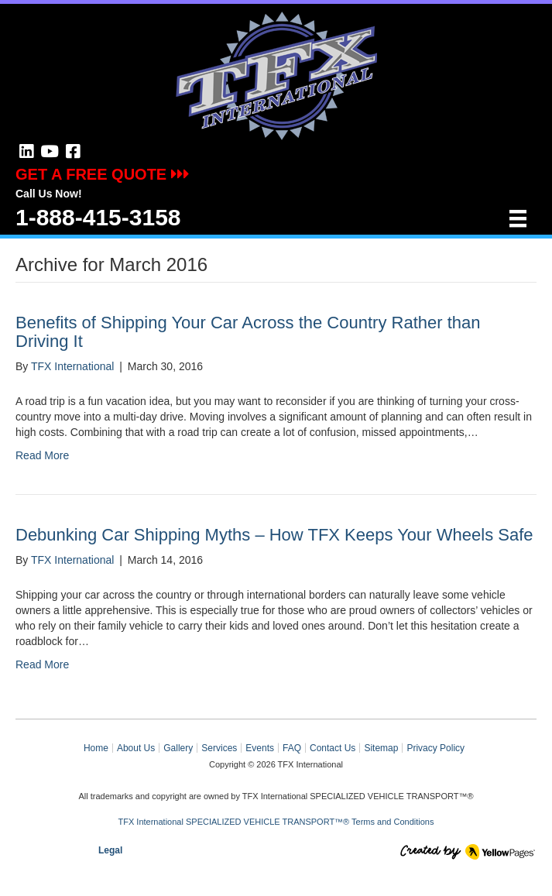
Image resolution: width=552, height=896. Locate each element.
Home (96, 748)
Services (219, 748)
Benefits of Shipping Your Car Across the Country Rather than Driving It (247, 332)
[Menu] (518, 218)
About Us (136, 748)
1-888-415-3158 (98, 217)
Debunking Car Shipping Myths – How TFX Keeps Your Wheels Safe (274, 534)
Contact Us (332, 748)
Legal (110, 850)
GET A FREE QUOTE (102, 174)
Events (259, 748)
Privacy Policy (435, 748)
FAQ (292, 748)
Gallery (178, 748)
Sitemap (381, 748)
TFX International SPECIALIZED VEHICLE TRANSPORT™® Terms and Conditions (276, 821)
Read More (42, 455)
